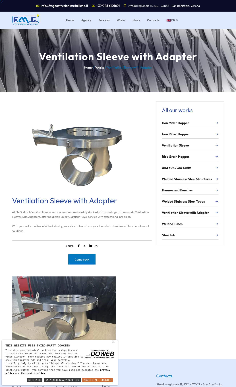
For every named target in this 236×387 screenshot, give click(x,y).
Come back (82, 259)
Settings (34, 380)
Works (99, 67)
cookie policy (36, 373)
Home (88, 67)
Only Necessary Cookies (62, 380)
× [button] (113, 342)
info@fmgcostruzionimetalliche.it (64, 6)
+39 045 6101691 (108, 6)
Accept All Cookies (97, 380)
